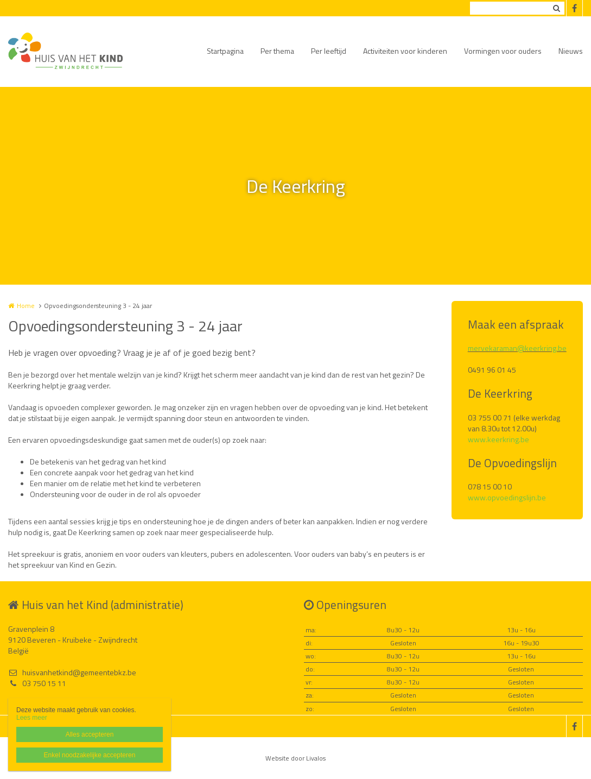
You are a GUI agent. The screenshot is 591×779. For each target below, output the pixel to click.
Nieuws (570, 50)
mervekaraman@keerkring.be (517, 348)
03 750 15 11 (37, 683)
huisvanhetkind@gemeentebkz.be (72, 672)
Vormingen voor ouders (503, 50)
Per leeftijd (328, 50)
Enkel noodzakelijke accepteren (90, 755)
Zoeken (556, 8)
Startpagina (225, 50)
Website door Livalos (295, 758)
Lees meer (31, 717)
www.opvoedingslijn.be (507, 497)
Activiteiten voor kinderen (405, 50)
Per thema (277, 50)
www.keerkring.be (498, 439)
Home (26, 305)
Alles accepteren (90, 734)
